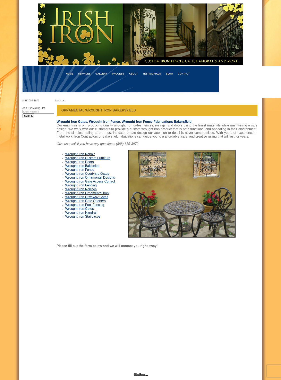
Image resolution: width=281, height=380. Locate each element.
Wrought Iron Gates (79, 208)
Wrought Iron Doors (79, 162)
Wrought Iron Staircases (82, 216)
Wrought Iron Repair (80, 154)
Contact (184, 73)
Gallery (101, 73)
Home (69, 73)
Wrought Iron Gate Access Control (90, 181)
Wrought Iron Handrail (81, 212)
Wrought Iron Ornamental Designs (90, 177)
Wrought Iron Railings (81, 189)
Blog (169, 73)
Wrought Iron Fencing (81, 185)
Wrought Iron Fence (79, 169)
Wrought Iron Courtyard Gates (87, 173)
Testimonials (152, 73)
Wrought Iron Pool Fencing (84, 205)
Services (84, 73)
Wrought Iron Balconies (82, 166)
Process (118, 73)
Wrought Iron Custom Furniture (87, 158)
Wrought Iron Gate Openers (85, 201)
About (133, 73)
